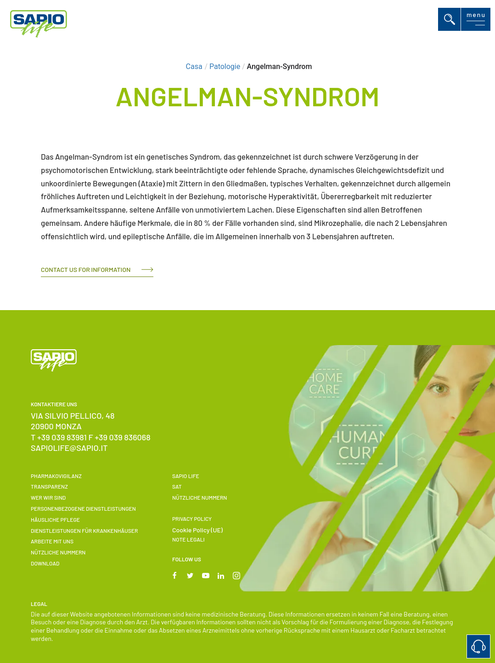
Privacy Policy (192, 518)
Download (45, 563)
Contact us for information (85, 269)
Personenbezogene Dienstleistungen (83, 508)
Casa (194, 66)
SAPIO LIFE (185, 476)
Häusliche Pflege (55, 519)
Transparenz (49, 486)
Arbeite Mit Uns (52, 541)
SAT (177, 486)
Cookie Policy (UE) (197, 530)
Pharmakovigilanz (56, 476)
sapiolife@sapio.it (69, 448)
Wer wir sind (48, 497)
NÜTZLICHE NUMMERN (58, 552)
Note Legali (188, 539)
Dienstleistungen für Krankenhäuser (84, 530)
